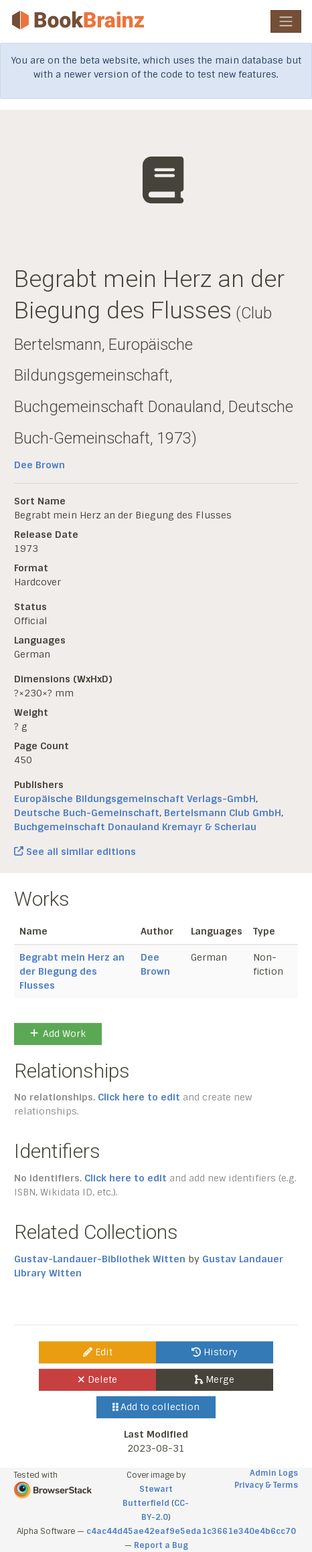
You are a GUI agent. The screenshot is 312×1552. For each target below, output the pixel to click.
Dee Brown (39, 465)
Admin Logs (274, 1473)
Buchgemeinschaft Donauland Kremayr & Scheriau (135, 827)
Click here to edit (139, 1097)
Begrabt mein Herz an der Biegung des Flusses (72, 971)
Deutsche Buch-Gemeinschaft (86, 813)
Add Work (58, 1034)
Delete (97, 1379)
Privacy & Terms (266, 1485)
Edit (97, 1352)
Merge (214, 1379)
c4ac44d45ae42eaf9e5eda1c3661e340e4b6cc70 (191, 1531)
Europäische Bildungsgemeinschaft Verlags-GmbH (135, 799)
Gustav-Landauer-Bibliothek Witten (99, 1259)
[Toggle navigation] (285, 21)
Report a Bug (161, 1545)
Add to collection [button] (156, 1407)
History (214, 1352)
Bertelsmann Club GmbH (222, 813)
